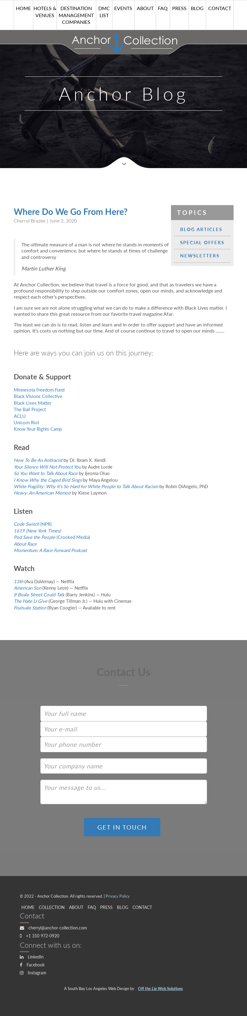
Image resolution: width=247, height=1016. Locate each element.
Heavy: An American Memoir (42, 492)
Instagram (33, 974)
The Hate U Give (30, 601)
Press (179, 8)
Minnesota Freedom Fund (39, 389)
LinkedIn (32, 958)
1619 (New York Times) (37, 530)
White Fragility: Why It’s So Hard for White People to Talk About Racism (86, 486)
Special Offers (202, 242)
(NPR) (33, 524)
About (145, 8)
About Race (25, 544)
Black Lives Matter (32, 403)
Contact (219, 8)
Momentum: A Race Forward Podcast (50, 550)
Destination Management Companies (76, 15)
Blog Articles (201, 229)
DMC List (104, 11)
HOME (23, 8)
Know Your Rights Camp (38, 429)
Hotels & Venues (45, 11)
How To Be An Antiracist (38, 460)
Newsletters (200, 255)
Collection (52, 908)
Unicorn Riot (26, 422)
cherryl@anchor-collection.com (53, 929)
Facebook (32, 966)
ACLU (20, 416)
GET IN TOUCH (122, 827)
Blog (197, 8)
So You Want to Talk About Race (46, 473)
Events (123, 8)
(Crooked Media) (52, 537)
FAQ (163, 8)
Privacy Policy (118, 898)
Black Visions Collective (38, 396)
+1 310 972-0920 (39, 937)
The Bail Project (30, 409)
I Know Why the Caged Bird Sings (48, 480)
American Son (27, 588)
